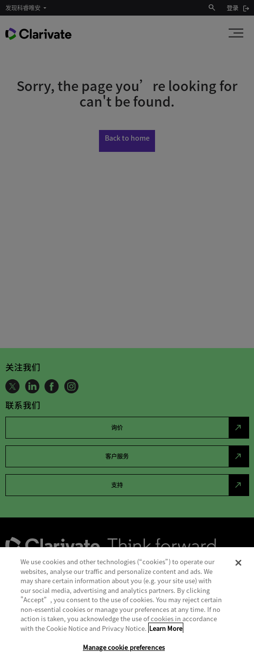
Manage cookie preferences (124, 647)
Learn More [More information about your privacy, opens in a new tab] (165, 628)
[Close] (238, 562)
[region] (127, 605)
